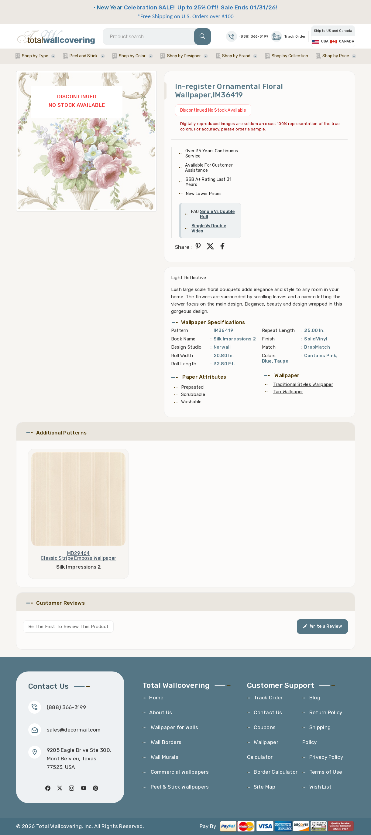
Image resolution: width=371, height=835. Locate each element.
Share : (183, 247)
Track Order (288, 36)
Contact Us (268, 712)
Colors (269, 355)
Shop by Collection (290, 56)
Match (269, 347)
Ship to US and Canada (333, 31)
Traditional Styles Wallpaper (303, 384)
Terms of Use (325, 772)
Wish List (320, 787)
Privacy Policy (326, 757)
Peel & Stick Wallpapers (179, 787)
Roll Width (182, 355)
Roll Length (183, 364)
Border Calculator (275, 772)
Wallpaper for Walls (173, 727)
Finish (268, 339)
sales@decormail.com (74, 730)
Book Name (183, 339)
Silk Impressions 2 (235, 339)
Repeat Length (278, 330)
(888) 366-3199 (66, 707)
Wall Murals (163, 757)
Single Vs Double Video (208, 228)
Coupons (265, 727)
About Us (160, 712)
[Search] (157, 36)
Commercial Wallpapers (179, 772)
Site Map (264, 787)
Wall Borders (165, 742)
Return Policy (325, 712)
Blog (314, 698)
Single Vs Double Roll (217, 214)
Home (156, 698)
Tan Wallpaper (288, 391)
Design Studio (186, 347)
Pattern (179, 330)
